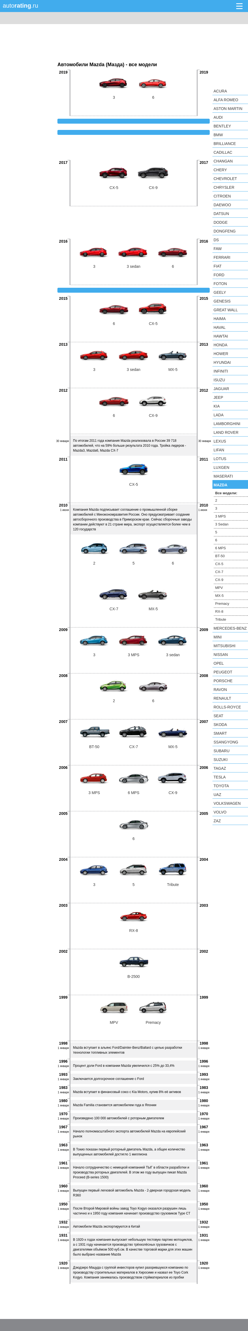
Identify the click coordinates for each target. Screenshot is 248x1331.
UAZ (217, 794)
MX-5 (219, 596)
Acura (220, 91)
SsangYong (226, 742)
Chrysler (224, 187)
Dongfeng (225, 231)
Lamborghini (227, 424)
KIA (217, 406)
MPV (219, 588)
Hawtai (221, 336)
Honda (220, 345)
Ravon (220, 689)
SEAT (218, 716)
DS (216, 240)
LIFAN (219, 450)
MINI (218, 637)
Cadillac (223, 152)
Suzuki (220, 759)
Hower (221, 353)
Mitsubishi (224, 646)
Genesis (222, 301)
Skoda (220, 724)
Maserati (223, 476)
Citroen (222, 196)
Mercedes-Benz (230, 628)
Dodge (220, 222)
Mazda (220, 485)
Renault (222, 698)
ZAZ (217, 821)
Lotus (220, 459)
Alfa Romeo (226, 100)
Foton (220, 283)
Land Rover (226, 432)
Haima (220, 318)
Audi (218, 117)
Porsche (223, 681)
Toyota (221, 786)
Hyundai (222, 362)
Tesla (220, 777)
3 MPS (220, 516)
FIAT (217, 266)
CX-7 (219, 572)
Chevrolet (225, 178)
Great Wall (226, 310)
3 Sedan (221, 524)
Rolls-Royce (227, 707)
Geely (220, 292)
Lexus (220, 441)
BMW (218, 135)
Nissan (221, 654)
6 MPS (220, 548)
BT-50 (220, 556)
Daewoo (222, 205)
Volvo (220, 812)
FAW (218, 248)
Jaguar (221, 388)
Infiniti (221, 371)
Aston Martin (228, 108)
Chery (220, 170)
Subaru (221, 751)
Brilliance (225, 143)
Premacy (222, 603)
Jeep (218, 397)
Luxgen (221, 467)
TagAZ (220, 768)
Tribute (220, 619)
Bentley (222, 126)
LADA (219, 415)
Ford (219, 275)
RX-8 (219, 611)
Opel (219, 663)
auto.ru (20, 5)
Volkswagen (227, 803)
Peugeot (223, 672)
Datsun (221, 213)
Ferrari (222, 257)
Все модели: (226, 493)
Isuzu (219, 380)
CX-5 (219, 564)
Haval (220, 327)
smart (220, 733)
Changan (223, 161)
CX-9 (219, 580)
